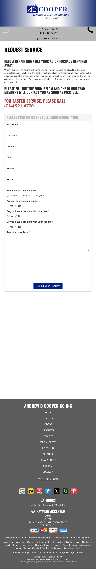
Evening (25, 195)
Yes (10, 206)
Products (48, 430)
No (18, 206)
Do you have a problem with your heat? (28, 211)
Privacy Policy (48, 460)
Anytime (38, 195)
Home (48, 412)
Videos (48, 424)
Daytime (12, 195)
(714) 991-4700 (19, 105)
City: (9, 157)
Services (48, 436)
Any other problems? (18, 232)
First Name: (13, 124)
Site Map (48, 465)
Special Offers (48, 442)
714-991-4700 (48, 479)
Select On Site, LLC (55, 557)
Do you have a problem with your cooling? (30, 222)
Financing (48, 448)
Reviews (48, 418)
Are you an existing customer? (23, 201)
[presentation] (48, 269)
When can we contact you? (21, 190)
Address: (12, 146)
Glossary (48, 471)
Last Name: (13, 135)
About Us (48, 454)
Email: (10, 179)
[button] (48, 286)
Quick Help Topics (48, 38)
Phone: (10, 168)
